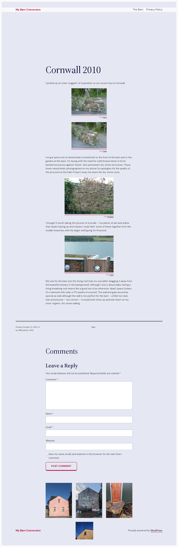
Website (50, 440)
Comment (52, 379)
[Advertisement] (89, 38)
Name (50, 413)
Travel (105, 117)
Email (49, 427)
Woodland (110, 216)
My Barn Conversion (28, 9)
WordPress (156, 530)
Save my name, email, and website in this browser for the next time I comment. (85, 456)
